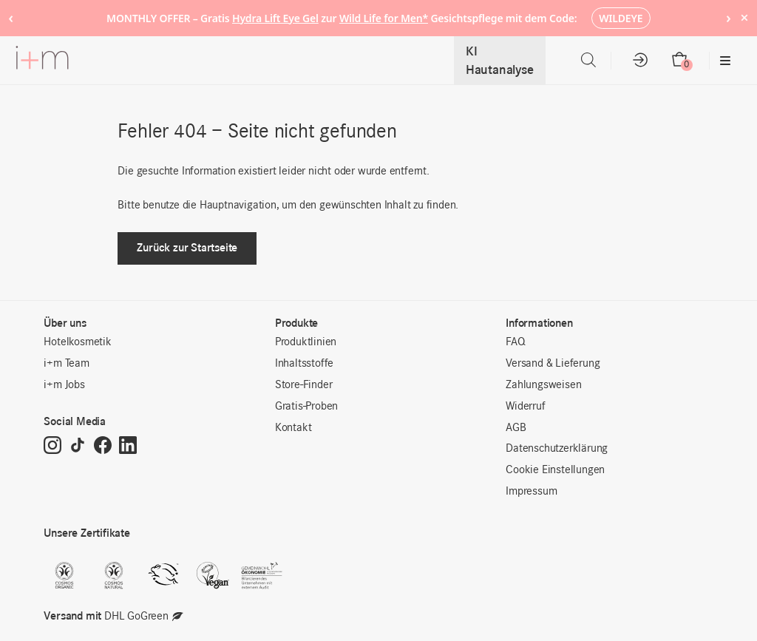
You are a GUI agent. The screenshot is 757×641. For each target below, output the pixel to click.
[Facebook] (103, 446)
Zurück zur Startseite (187, 247)
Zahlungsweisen (543, 385)
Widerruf (525, 407)
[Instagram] (52, 446)
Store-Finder (304, 385)
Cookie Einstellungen (555, 470)
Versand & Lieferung (553, 364)
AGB (516, 428)
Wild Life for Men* (383, 18)
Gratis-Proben (306, 407)
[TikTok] (77, 446)
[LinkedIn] (128, 446)
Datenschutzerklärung (557, 449)
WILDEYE (620, 18)
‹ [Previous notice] (10, 17)
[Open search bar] (588, 60)
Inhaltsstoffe (304, 364)
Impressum (531, 492)
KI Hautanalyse (500, 60)
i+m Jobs (64, 385)
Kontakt (293, 428)
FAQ (515, 342)
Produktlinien (305, 342)
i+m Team (66, 364)
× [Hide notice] (744, 17)
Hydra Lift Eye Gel (275, 18)
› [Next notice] (728, 17)
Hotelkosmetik (77, 342)
